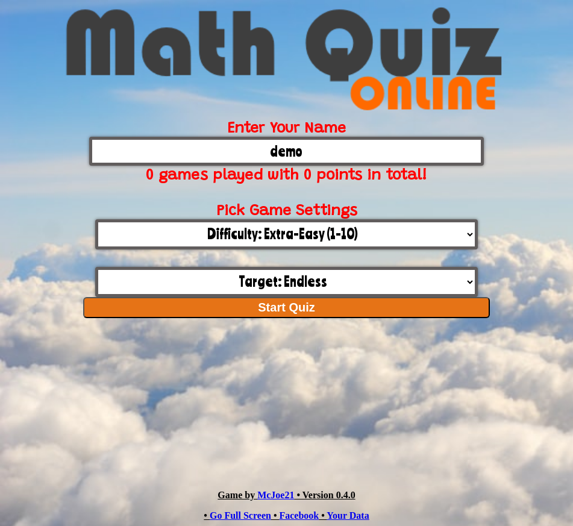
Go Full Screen (240, 515)
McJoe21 (275, 495)
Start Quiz (286, 307)
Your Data (348, 515)
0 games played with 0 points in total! (286, 176)
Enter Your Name (286, 129)
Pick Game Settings (286, 211)
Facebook (299, 515)
